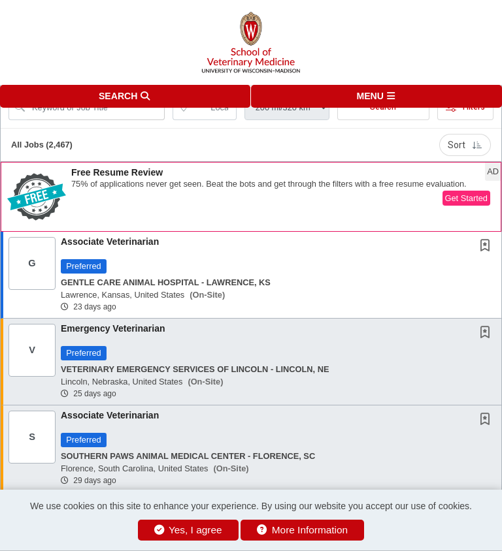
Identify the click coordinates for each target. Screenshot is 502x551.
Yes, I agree (188, 529)
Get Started (466, 198)
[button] (376, 96)
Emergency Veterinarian (113, 328)
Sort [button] (465, 145)
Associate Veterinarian (110, 241)
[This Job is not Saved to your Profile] (487, 247)
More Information (302, 529)
